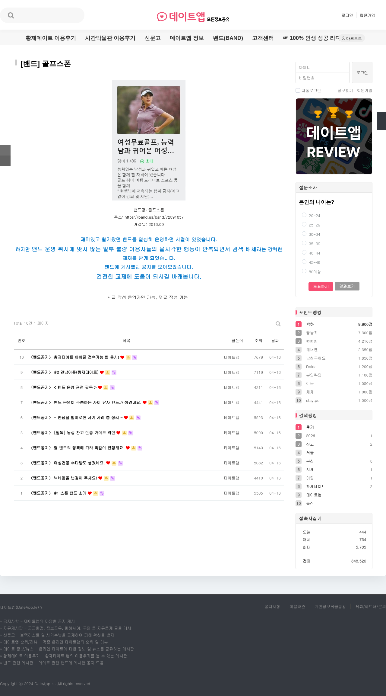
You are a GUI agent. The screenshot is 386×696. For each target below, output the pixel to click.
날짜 (275, 340)
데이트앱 (314, 495)
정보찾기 (345, 90)
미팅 (310, 478)
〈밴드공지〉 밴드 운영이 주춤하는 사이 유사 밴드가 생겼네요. (86, 402)
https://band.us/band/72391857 (154, 217)
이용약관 (297, 606)
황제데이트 (316, 486)
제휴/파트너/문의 (370, 606)
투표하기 (321, 286)
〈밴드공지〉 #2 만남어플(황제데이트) (64, 372)
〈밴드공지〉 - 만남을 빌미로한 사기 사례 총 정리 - (76, 417)
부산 (310, 461)
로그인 (347, 15)
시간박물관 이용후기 (110, 38)
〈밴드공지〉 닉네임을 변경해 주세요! (63, 478)
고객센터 (263, 38)
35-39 (311, 243)
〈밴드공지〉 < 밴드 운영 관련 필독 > (63, 387)
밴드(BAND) (228, 38)
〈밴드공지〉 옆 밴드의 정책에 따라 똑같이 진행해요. (77, 448)
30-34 (311, 234)
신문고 (152, 38)
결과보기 (347, 286)
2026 (310, 435)
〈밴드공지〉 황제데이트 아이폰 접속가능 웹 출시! (74, 357)
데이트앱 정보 (187, 38)
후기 (310, 427)
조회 (258, 340)
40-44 (311, 253)
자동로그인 (308, 90)
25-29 (311, 225)
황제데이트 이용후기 (51, 38)
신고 (310, 444)
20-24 (311, 215)
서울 (310, 452)
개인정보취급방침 (330, 606)
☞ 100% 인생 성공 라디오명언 (320, 38)
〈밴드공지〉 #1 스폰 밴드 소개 (58, 493)
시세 (310, 469)
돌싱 (310, 503)
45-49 (311, 262)
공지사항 (272, 606)
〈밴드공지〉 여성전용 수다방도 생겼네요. (67, 463)
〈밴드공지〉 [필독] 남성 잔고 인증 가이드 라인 (72, 432)
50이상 (311, 271)
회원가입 (367, 15)
